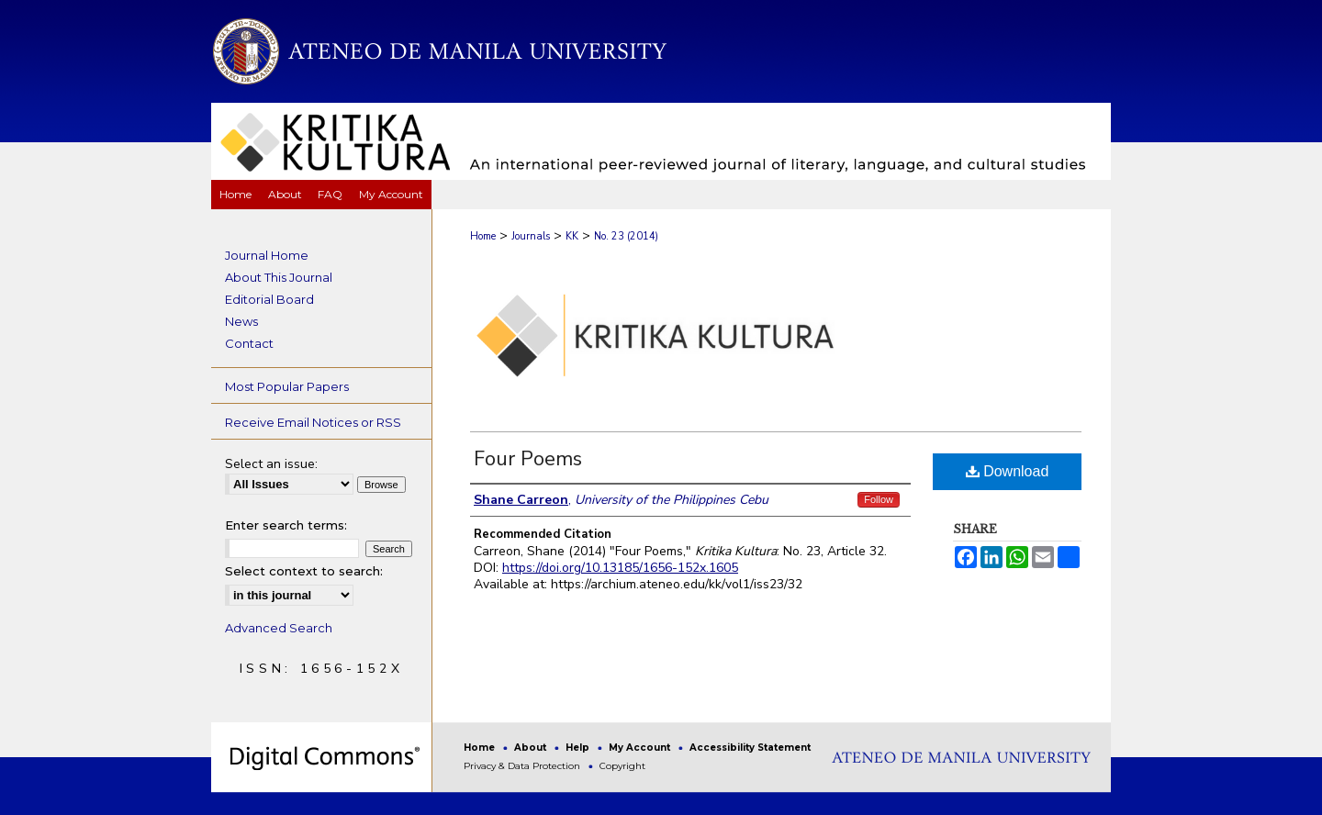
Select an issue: (271, 464)
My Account (641, 748)
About (531, 748)
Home (483, 236)
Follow (878, 499)
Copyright (622, 766)
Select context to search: (304, 571)
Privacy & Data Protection (523, 766)
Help (579, 748)
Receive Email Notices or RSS (313, 422)
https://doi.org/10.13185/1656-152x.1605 (620, 567)
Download (1007, 471)
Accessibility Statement (750, 748)
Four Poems (528, 459)
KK (572, 236)
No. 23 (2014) (626, 236)
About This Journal (278, 277)
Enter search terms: (286, 525)
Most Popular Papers (287, 386)
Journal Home (266, 255)
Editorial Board (269, 299)
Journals (530, 236)
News (241, 321)
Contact (249, 343)
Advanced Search (278, 627)
